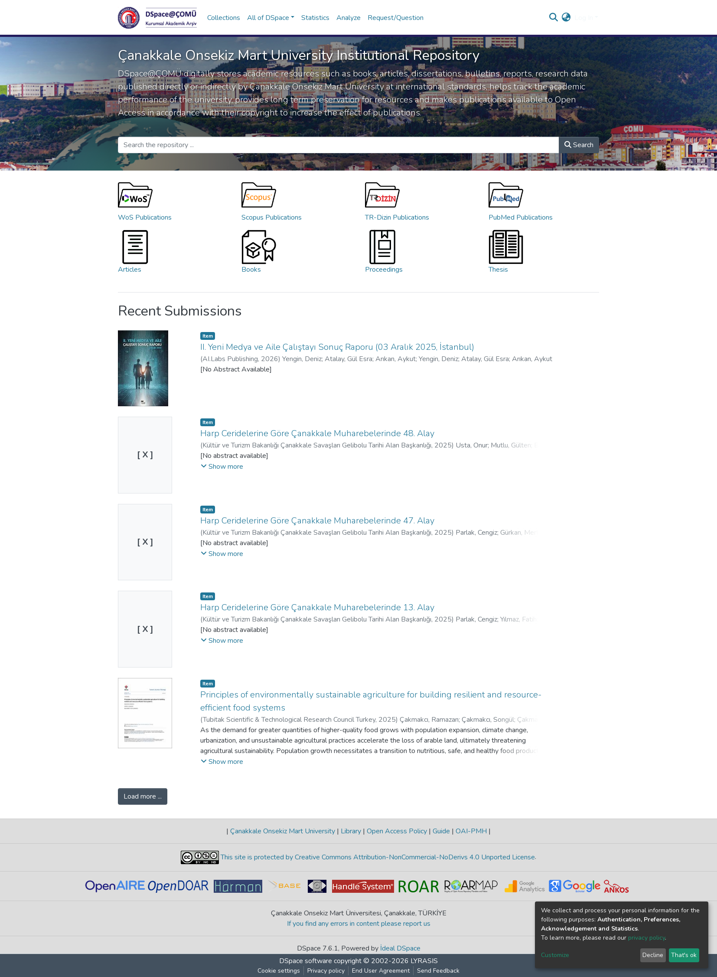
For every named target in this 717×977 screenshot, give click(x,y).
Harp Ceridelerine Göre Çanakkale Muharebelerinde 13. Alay (317, 607)
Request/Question (396, 18)
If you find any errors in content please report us (358, 923)
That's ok (684, 955)
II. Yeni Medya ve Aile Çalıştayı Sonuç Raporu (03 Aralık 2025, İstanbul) (337, 347)
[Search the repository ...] (338, 145)
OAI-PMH (471, 831)
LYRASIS (424, 961)
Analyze (348, 18)
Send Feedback (438, 971)
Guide (441, 831)
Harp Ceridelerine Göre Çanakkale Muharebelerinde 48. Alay (317, 433)
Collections (223, 18)
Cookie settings (278, 971)
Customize (555, 955)
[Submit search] (553, 18)
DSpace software (305, 961)
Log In (583, 18)
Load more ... (143, 796)
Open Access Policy (397, 831)
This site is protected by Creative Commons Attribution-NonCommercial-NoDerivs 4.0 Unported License (377, 857)
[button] (566, 18)
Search (578, 145)
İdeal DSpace (400, 948)
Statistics (315, 18)
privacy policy (646, 938)
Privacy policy (326, 971)
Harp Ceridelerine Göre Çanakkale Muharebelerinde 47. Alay (317, 520)
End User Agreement (381, 971)
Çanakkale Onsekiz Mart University (282, 831)
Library (351, 831)
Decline (652, 955)
